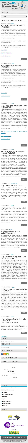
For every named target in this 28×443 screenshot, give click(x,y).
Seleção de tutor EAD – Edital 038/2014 (12, 186)
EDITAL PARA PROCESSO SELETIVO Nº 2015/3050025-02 (11, 66)
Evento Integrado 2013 (6, 401)
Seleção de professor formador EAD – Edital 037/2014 (13, 208)
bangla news (19, 440)
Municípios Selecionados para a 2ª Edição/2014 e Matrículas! (10, 232)
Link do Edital (4, 50)
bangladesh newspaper (14, 441)
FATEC (3, 399)
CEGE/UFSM (4, 392)
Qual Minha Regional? (6, 403)
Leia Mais (24, 59)
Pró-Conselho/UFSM (5, 341)
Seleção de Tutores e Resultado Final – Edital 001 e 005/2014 (13, 320)
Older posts (3, 336)
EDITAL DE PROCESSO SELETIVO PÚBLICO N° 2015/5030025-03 (13, 26)
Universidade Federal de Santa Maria (10, 387)
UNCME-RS (4, 405)
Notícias (15, 183)
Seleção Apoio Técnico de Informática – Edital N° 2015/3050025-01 (14, 106)
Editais (12, 23)
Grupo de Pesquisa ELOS (7, 394)
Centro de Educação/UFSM (8, 390)
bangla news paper (6, 441)
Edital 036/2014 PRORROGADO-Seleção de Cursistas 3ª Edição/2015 (12, 152)
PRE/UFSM (4, 396)
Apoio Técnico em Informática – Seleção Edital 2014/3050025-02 (14, 290)
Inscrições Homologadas (6, 53)
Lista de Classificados (5, 56)
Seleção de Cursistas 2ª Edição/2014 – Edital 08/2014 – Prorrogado (13, 257)
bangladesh (23, 441)
